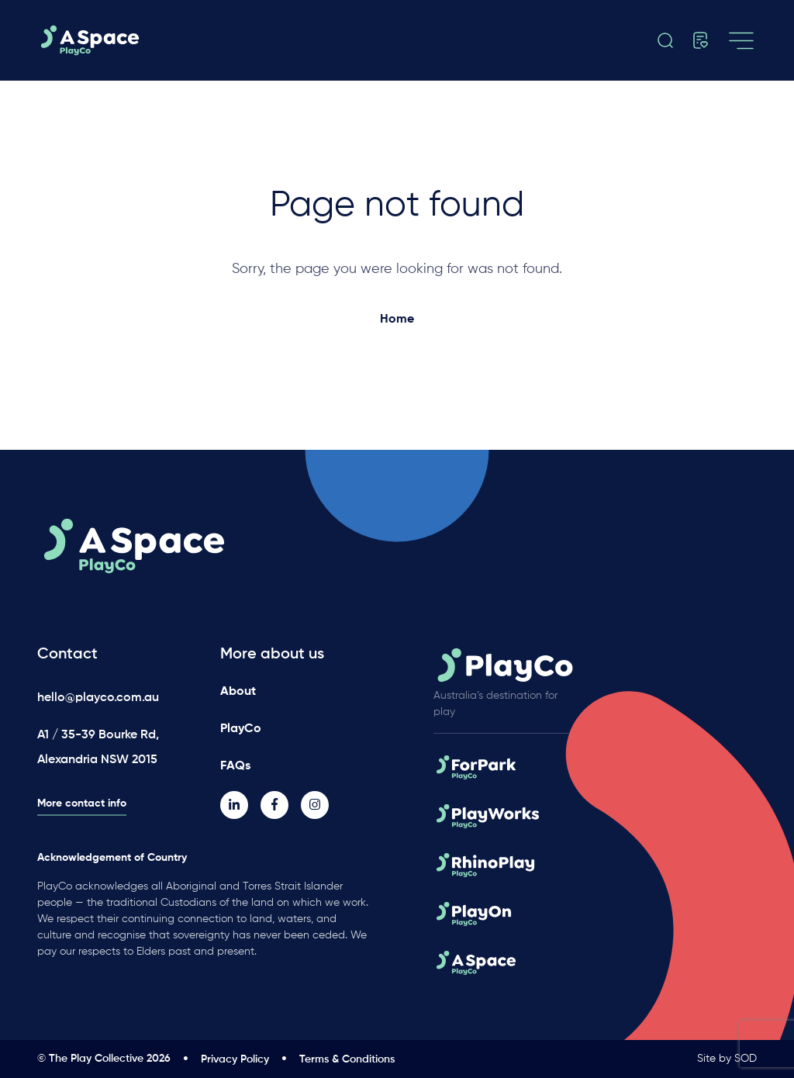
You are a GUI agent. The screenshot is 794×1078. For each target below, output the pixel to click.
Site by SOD (727, 1058)
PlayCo (240, 729)
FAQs (235, 766)
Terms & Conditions (347, 1059)
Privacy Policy (235, 1059)
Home (397, 319)
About (238, 692)
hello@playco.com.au (98, 698)
